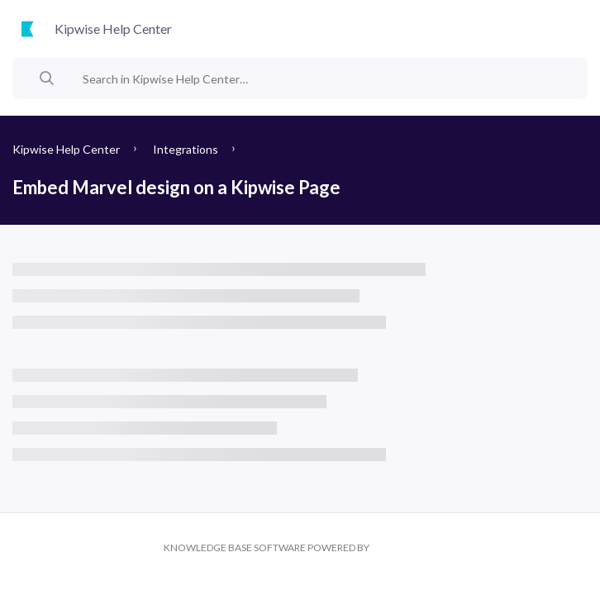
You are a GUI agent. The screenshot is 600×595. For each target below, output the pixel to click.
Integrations (185, 149)
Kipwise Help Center (66, 149)
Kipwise (404, 548)
